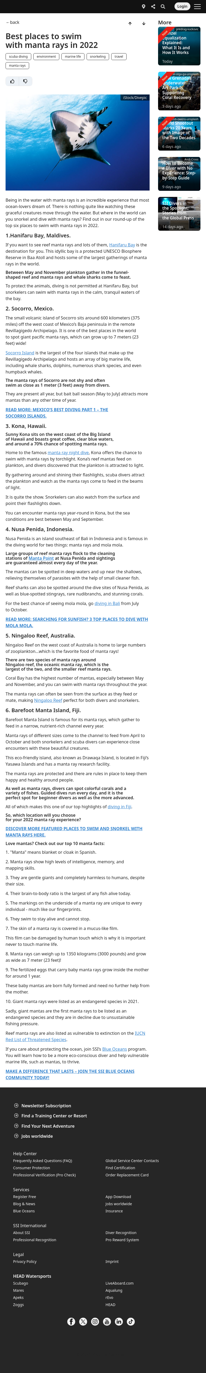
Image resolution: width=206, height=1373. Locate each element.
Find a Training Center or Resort (51, 1116)
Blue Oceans (114, 1049)
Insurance (114, 1210)
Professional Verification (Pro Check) (44, 1174)
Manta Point (41, 558)
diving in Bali (107, 603)
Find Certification (120, 1167)
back (14, 22)
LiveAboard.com (120, 1283)
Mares (18, 1290)
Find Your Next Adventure (45, 1126)
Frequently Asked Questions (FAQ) (42, 1160)
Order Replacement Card (127, 1174)
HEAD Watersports (32, 1276)
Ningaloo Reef (48, 700)
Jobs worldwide (34, 1136)
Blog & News (24, 1203)
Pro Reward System (122, 1239)
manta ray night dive (68, 452)
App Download (118, 1196)
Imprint (112, 1261)
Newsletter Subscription (43, 1106)
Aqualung (114, 1290)
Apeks (18, 1297)
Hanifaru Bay (122, 245)
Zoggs (18, 1304)
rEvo (109, 1297)
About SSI (21, 1232)
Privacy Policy (25, 1261)
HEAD (110, 1304)
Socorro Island (20, 353)
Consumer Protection (31, 1167)
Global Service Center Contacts (132, 1160)
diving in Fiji (119, 807)
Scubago (20, 1283)
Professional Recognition (34, 1239)
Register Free (24, 1196)
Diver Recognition (121, 1232)
